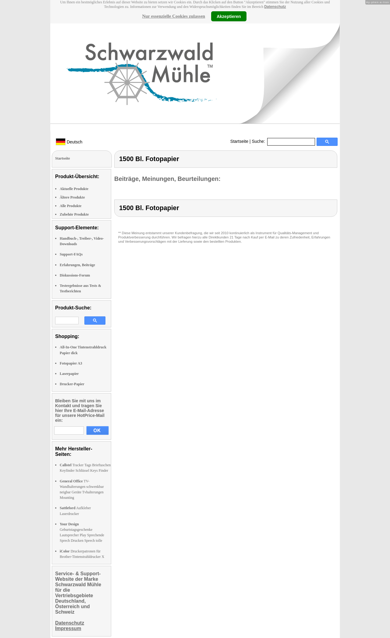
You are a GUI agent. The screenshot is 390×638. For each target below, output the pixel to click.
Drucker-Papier (72, 384)
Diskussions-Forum (75, 275)
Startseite (239, 141)
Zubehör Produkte (74, 214)
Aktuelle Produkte (74, 189)
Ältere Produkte (72, 197)
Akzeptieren (229, 16)
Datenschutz (275, 7)
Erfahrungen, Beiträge (77, 265)
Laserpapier (69, 374)
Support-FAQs (71, 254)
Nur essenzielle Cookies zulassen (173, 16)
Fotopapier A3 (71, 363)
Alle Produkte (70, 206)
